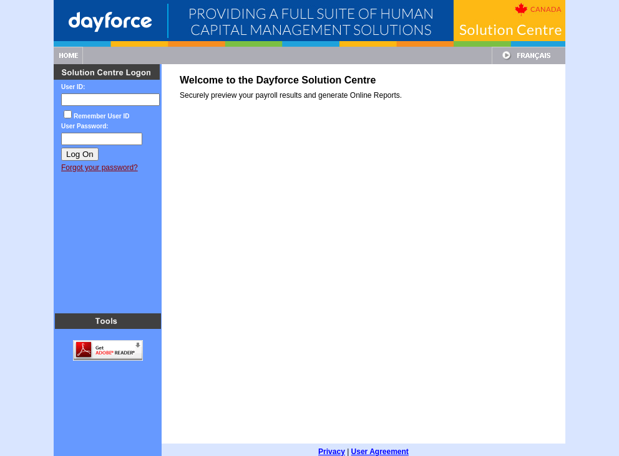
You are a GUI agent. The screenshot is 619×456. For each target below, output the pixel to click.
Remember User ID (101, 116)
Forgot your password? (99, 167)
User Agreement (380, 444)
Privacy (331, 444)
